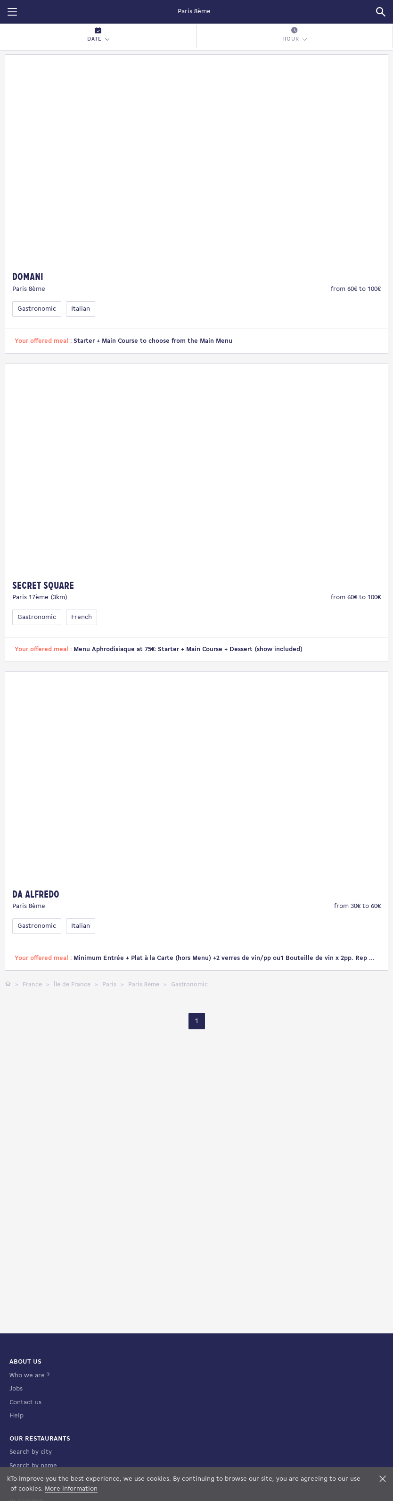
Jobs (16, 1388)
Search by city (30, 1452)
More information (71, 1489)
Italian (80, 309)
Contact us (25, 1402)
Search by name (33, 1465)
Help (16, 1415)
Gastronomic (36, 309)
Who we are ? (29, 1375)
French (81, 617)
